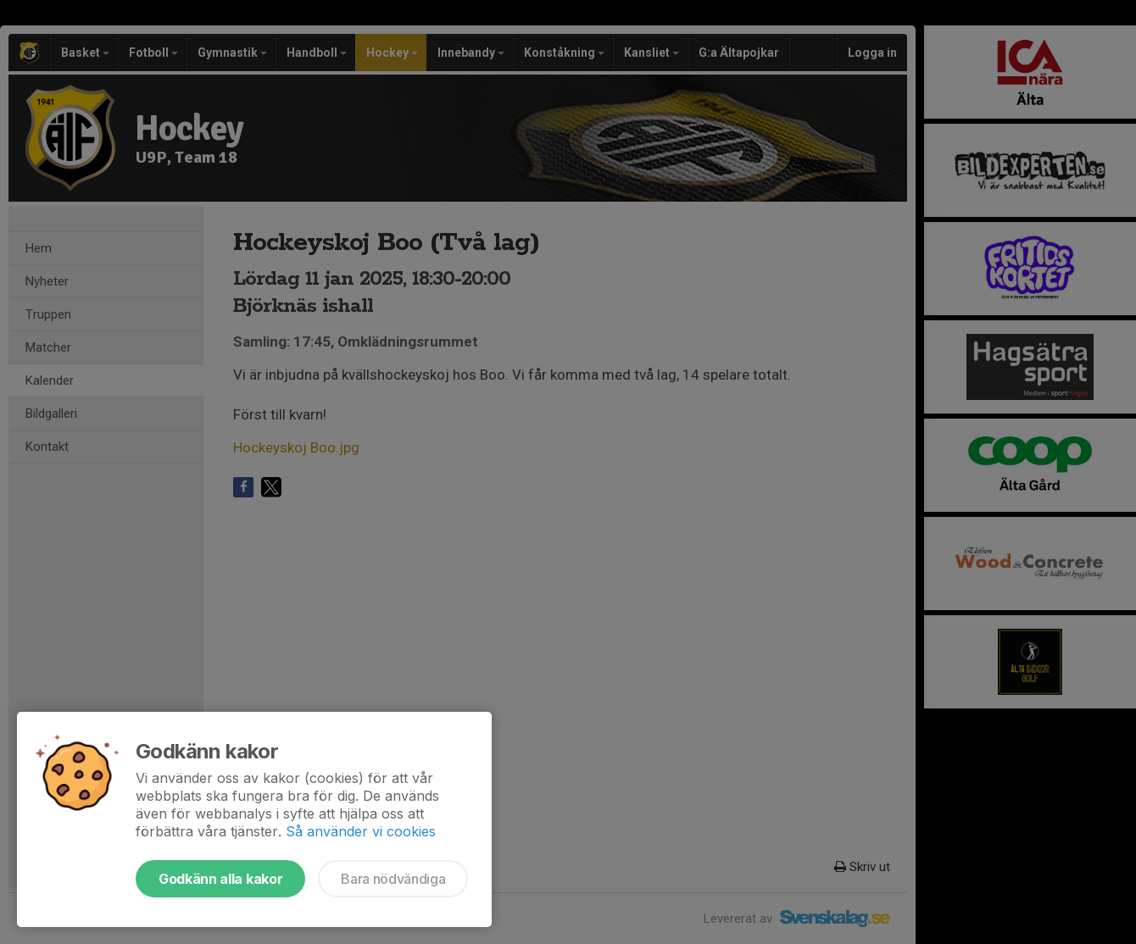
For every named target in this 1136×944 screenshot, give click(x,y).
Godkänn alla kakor (220, 878)
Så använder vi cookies (361, 831)
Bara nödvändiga (393, 878)
